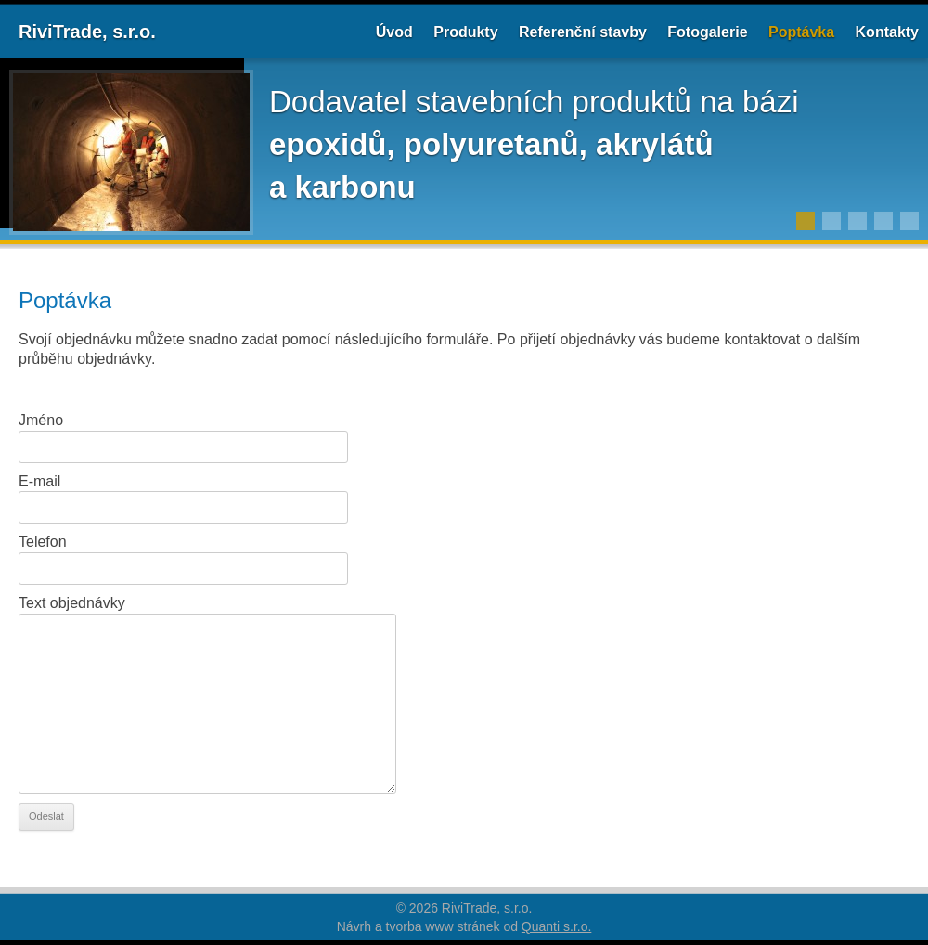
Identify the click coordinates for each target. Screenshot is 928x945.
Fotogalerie (707, 32)
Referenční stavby (583, 32)
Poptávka (801, 32)
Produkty (465, 32)
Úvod (394, 32)
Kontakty (887, 32)
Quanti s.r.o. (556, 926)
